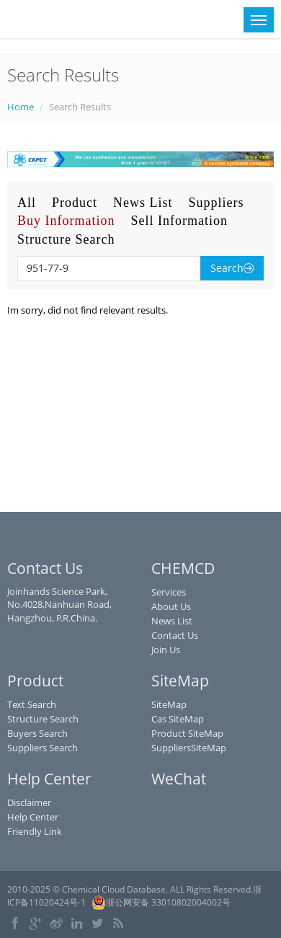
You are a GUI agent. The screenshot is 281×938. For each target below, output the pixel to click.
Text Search (31, 704)
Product (74, 202)
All (26, 202)
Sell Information (178, 220)
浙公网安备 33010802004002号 (161, 902)
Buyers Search (37, 733)
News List (143, 202)
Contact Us (174, 635)
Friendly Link (34, 831)
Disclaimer (29, 802)
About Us (171, 606)
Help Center (32, 816)
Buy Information (66, 220)
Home (20, 106)
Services (168, 591)
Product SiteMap (187, 733)
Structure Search (66, 239)
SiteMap (169, 704)
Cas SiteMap (177, 718)
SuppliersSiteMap (188, 747)
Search (232, 268)
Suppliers (216, 202)
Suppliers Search (42, 747)
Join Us (165, 649)
